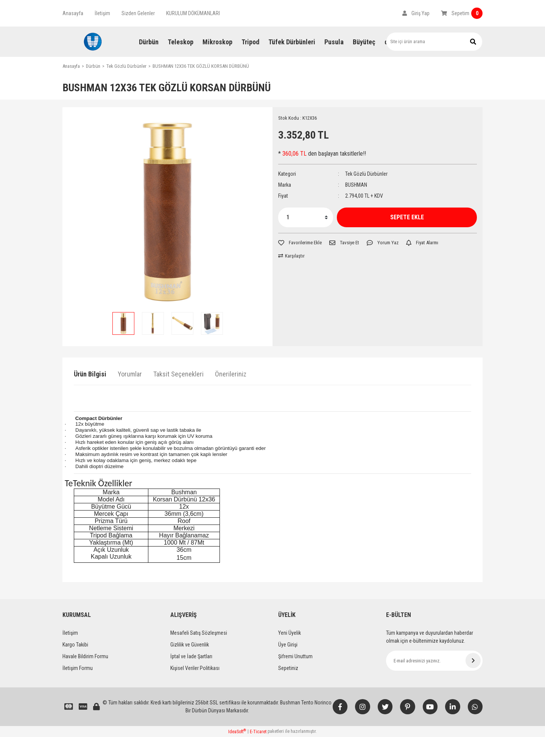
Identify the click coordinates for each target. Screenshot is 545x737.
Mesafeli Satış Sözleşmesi (198, 633)
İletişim (102, 13)
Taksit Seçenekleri (178, 374)
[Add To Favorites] (300, 243)
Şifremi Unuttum (295, 656)
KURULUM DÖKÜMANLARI (193, 13)
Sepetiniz (288, 668)
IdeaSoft (237, 731)
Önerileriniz (230, 374)
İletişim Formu (77, 668)
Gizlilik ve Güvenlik (189, 645)
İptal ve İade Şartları (191, 656)
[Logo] (92, 41)
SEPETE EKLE (407, 217)
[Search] (434, 41)
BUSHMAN (356, 185)
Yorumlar (130, 374)
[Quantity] (305, 217)
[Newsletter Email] (434, 661)
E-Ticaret (258, 731)
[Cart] (462, 13)
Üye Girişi (287, 645)
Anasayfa (72, 13)
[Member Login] (416, 13)
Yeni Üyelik (289, 633)
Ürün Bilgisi (90, 374)
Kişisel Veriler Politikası (195, 668)
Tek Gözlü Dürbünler (366, 174)
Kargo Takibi (75, 645)
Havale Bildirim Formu (85, 656)
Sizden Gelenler (138, 13)
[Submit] (473, 660)
